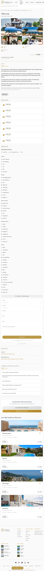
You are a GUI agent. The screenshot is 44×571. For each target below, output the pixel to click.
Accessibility (25, 561)
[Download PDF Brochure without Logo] (22, 403)
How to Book (19, 532)
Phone (3, 317)
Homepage (19, 527)
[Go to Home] (5, 2)
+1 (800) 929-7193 (19, 336)
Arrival (3, 296)
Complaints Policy (38, 561)
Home (2, 10)
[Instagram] (19, 559)
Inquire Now (22, 333)
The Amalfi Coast (17, 10)
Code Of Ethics (30, 561)
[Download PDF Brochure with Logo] (22, 407)
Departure (4, 301)
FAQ (15, 561)
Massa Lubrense (24, 10)
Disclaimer (19, 561)
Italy (12, 10)
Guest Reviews (28, 530)
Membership (38, 2)
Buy (16, 2)
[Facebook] (16, 559)
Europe (8, 10)
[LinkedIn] (22, 559)
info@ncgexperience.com (38, 527)
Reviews (32, 2)
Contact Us (27, 534)
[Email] (28, 559)
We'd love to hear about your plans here (8, 322)
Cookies (12, 561)
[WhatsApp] (25, 559)
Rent (12, 2)
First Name (4, 306)
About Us (27, 532)
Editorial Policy (22, 563)
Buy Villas (18, 530)
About (27, 2)
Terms (4, 561)
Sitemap (27, 536)
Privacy (8, 561)
